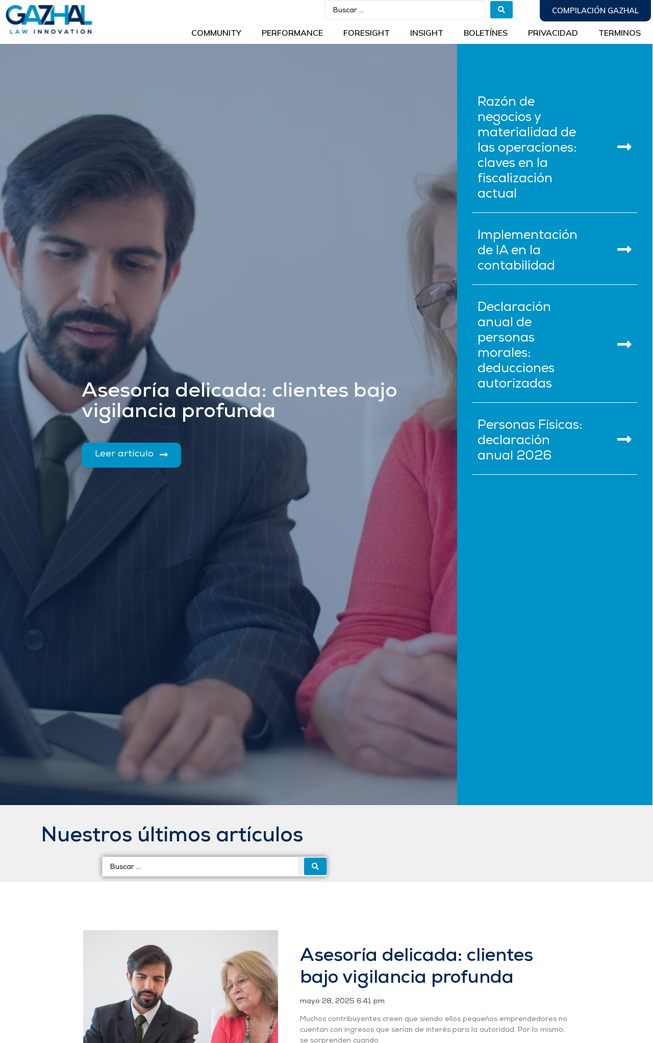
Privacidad (553, 33)
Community (216, 33)
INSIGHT (426, 33)
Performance (292, 33)
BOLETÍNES (486, 33)
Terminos (619, 33)
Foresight (366, 33)
